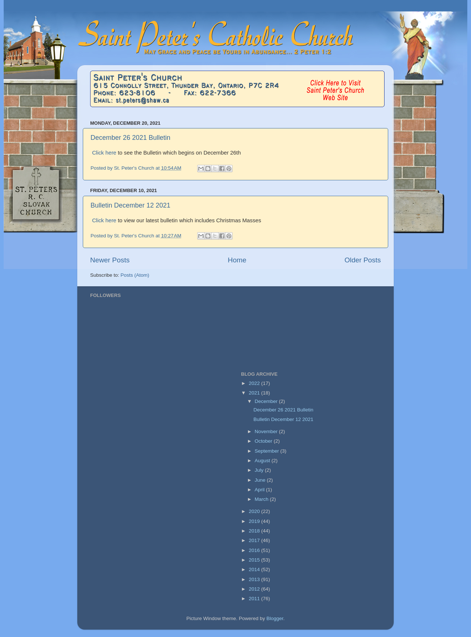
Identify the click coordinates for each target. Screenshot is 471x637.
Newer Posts (110, 260)
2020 (255, 511)
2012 (255, 589)
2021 (255, 393)
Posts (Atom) (135, 275)
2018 (255, 531)
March (262, 499)
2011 (255, 598)
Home (237, 260)
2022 (255, 383)
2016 (255, 550)
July (260, 470)
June (261, 480)
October (264, 441)
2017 (255, 540)
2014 (255, 569)
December (267, 401)
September (267, 451)
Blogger (274, 618)
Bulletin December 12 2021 (130, 205)
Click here (105, 153)
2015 (255, 560)
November (267, 431)
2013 (255, 579)
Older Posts (362, 260)
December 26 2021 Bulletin (130, 137)
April (260, 489)
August (263, 460)
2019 (255, 521)
